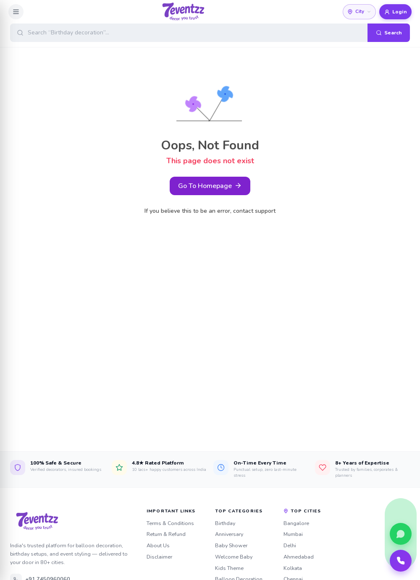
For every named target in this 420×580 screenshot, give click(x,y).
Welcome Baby (233, 556)
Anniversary (229, 534)
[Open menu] (16, 11)
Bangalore (296, 523)
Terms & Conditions (170, 523)
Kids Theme (229, 568)
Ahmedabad (299, 556)
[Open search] (210, 33)
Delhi (290, 545)
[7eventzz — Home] (73, 521)
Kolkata (293, 568)
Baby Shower (231, 545)
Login (395, 11)
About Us (158, 545)
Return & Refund (166, 534)
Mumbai (293, 534)
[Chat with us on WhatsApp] (401, 534)
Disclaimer (159, 556)
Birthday (225, 523)
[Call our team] (401, 561)
